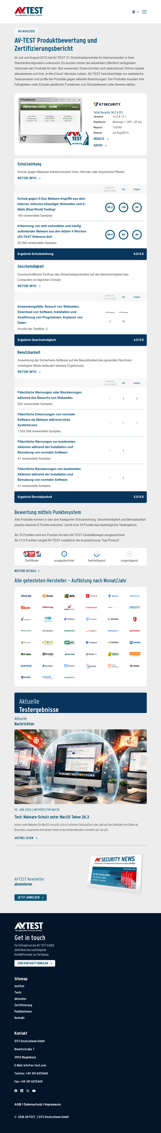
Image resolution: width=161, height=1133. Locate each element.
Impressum (52, 1104)
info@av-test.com (34, 1065)
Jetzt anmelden (31, 897)
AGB (17, 1104)
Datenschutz (33, 1104)
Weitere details (27, 571)
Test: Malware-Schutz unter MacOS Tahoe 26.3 (51, 816)
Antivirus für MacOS (46, 810)
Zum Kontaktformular (36, 963)
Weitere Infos (29, 178)
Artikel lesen (26, 838)
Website (101, 139)
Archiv (100, 145)
